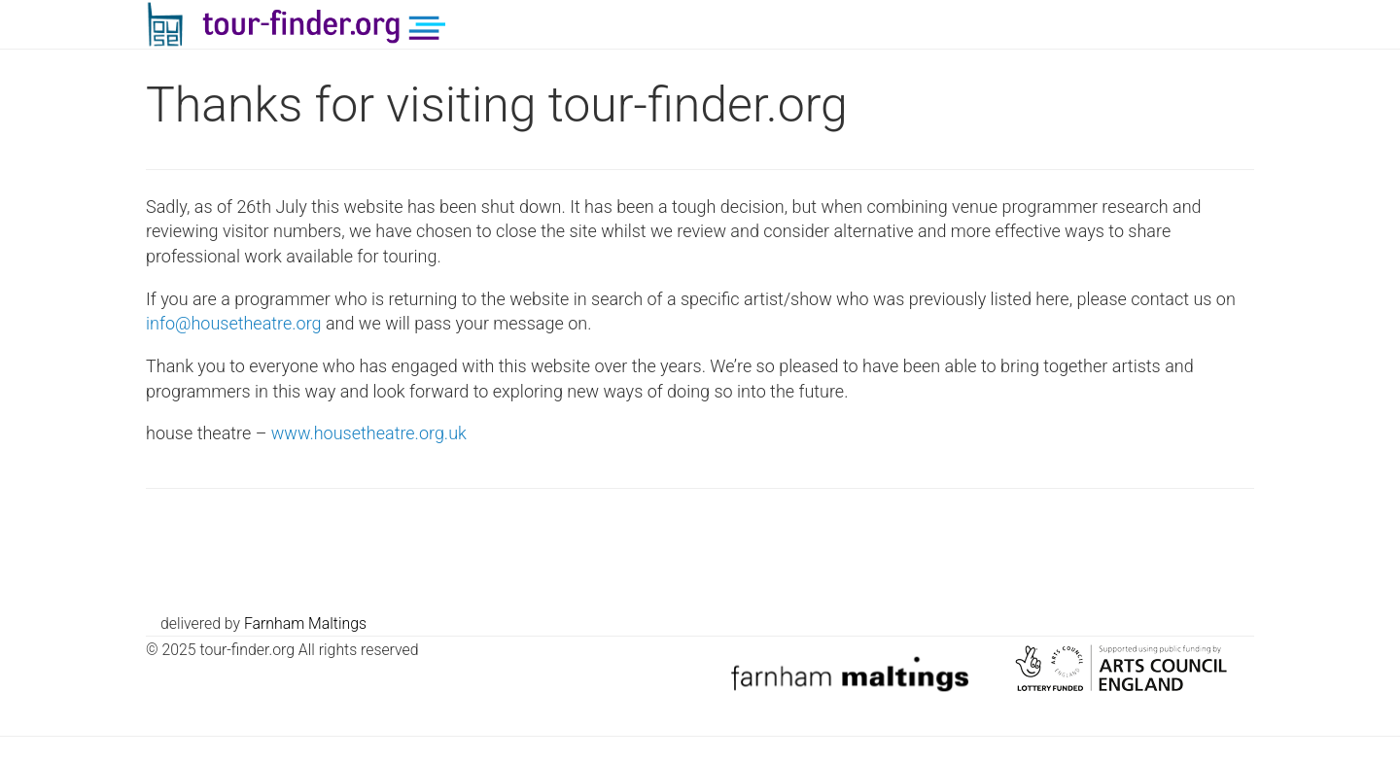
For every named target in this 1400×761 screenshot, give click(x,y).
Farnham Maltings (305, 623)
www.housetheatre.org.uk (369, 433)
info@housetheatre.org (234, 323)
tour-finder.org (317, 24)
